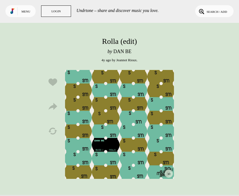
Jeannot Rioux (126, 60)
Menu (26, 11)
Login (56, 11)
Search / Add (212, 11)
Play (119, 124)
